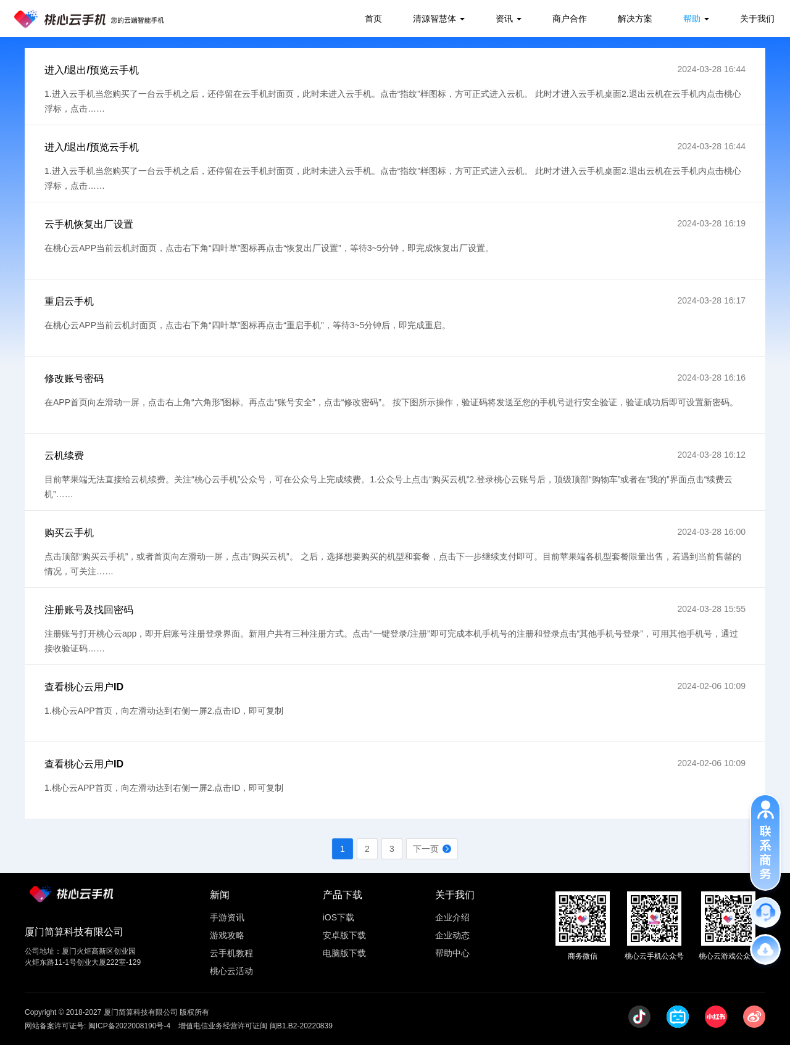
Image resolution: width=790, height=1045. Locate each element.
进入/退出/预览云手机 (91, 70)
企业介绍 (452, 917)
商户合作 (569, 18)
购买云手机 (69, 532)
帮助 (692, 18)
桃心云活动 (231, 971)
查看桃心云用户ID (83, 687)
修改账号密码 (74, 378)
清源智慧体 (434, 18)
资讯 (504, 18)
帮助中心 (452, 953)
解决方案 (635, 18)
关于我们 (757, 18)
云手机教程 (231, 953)
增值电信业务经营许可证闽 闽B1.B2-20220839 (255, 1026)
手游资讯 (227, 917)
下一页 (426, 849)
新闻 (220, 895)
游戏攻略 (227, 935)
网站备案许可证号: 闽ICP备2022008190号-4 (97, 1026)
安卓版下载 (344, 935)
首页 (373, 18)
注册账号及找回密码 (88, 610)
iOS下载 (338, 917)
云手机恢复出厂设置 (88, 224)
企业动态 (452, 935)
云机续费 (64, 455)
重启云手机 (69, 301)
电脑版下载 (344, 953)
